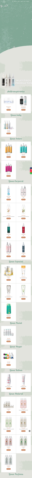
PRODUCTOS (18, 1)
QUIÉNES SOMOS (15, 1)
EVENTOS (24, 1)
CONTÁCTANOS (27, 1)
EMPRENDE (22, 1)
